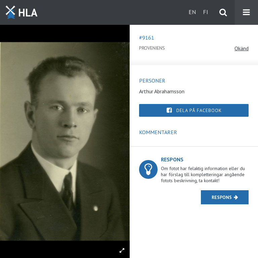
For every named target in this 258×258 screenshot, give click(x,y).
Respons (222, 197)
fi (205, 12)
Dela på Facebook (199, 110)
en (192, 12)
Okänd (241, 48)
